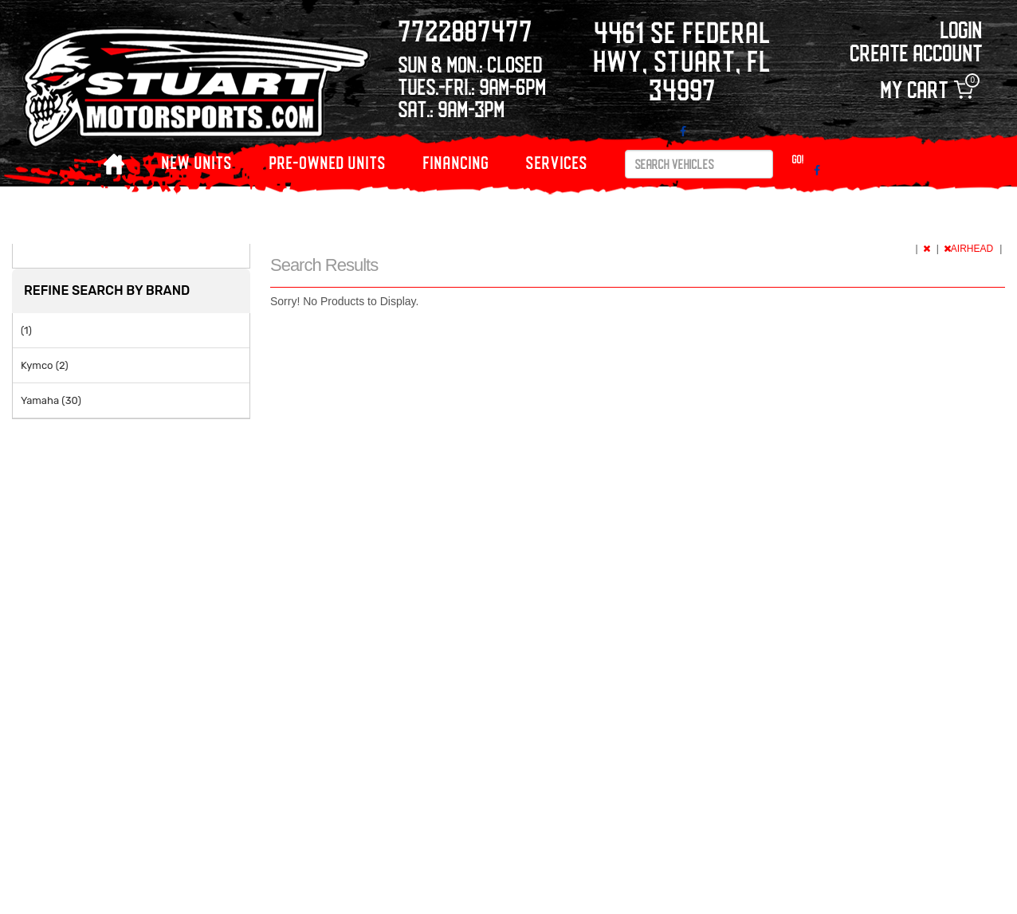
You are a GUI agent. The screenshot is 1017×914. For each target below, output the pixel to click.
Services (557, 162)
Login (961, 29)
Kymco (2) (45, 365)
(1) (26, 330)
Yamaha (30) (51, 400)
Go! (798, 159)
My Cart (927, 90)
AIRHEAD (970, 248)
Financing (456, 162)
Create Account (916, 52)
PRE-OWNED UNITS (328, 162)
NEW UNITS (197, 162)
